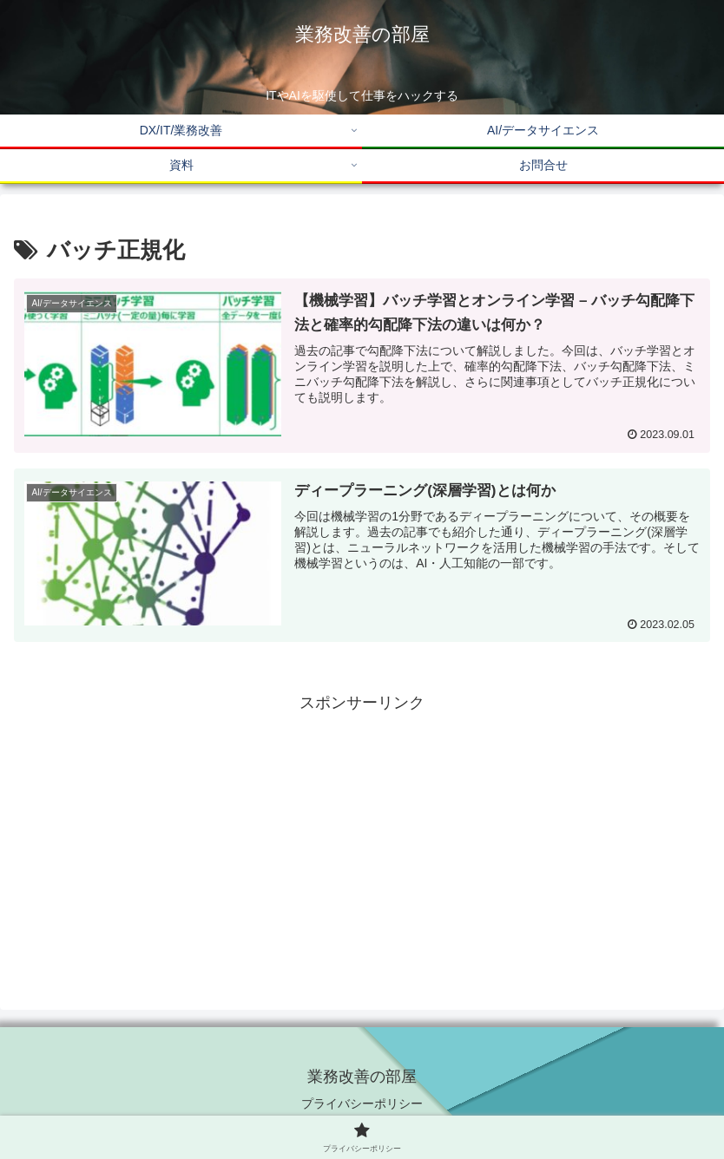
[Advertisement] (362, 838)
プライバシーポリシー (362, 1103)
